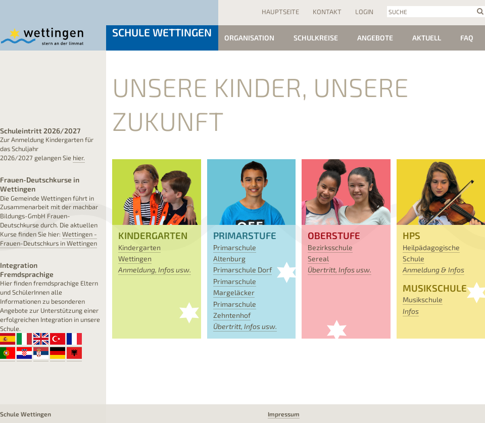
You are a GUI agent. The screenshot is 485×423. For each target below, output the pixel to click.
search (480, 11)
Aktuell (426, 37)
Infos (411, 311)
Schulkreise (316, 37)
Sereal (318, 258)
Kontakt (327, 12)
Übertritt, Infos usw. (245, 326)
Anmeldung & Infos (433, 269)
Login (364, 12)
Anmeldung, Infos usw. (154, 269)
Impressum (284, 413)
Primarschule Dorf (242, 269)
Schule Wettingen (162, 32)
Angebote (375, 37)
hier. (79, 158)
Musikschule (423, 299)
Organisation (249, 37)
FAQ (466, 37)
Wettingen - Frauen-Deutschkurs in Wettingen (48, 238)
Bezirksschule (330, 247)
